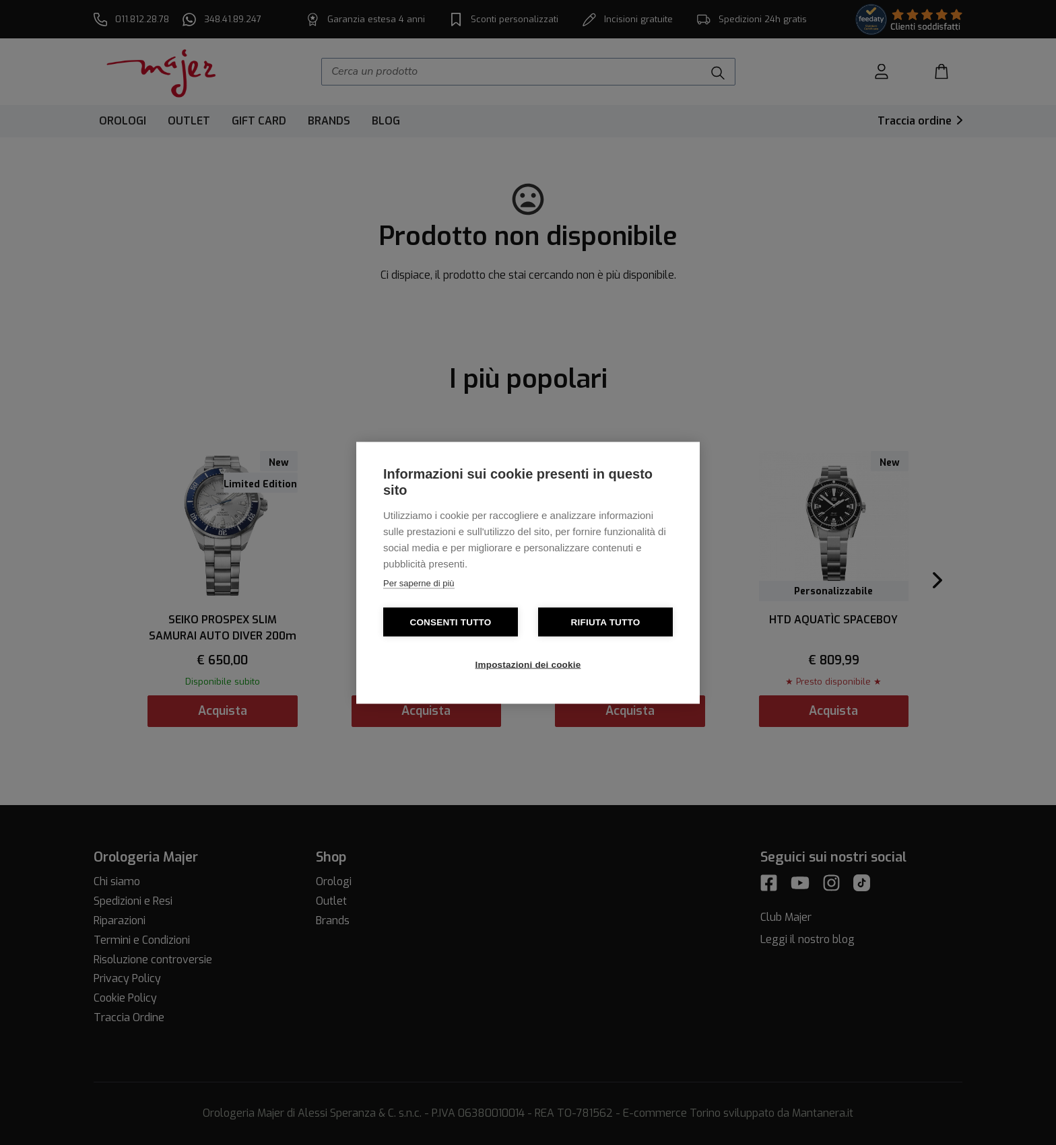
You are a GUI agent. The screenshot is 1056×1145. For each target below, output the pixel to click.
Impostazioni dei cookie (528, 664)
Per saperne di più (419, 583)
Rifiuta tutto (605, 622)
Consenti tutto (450, 622)
